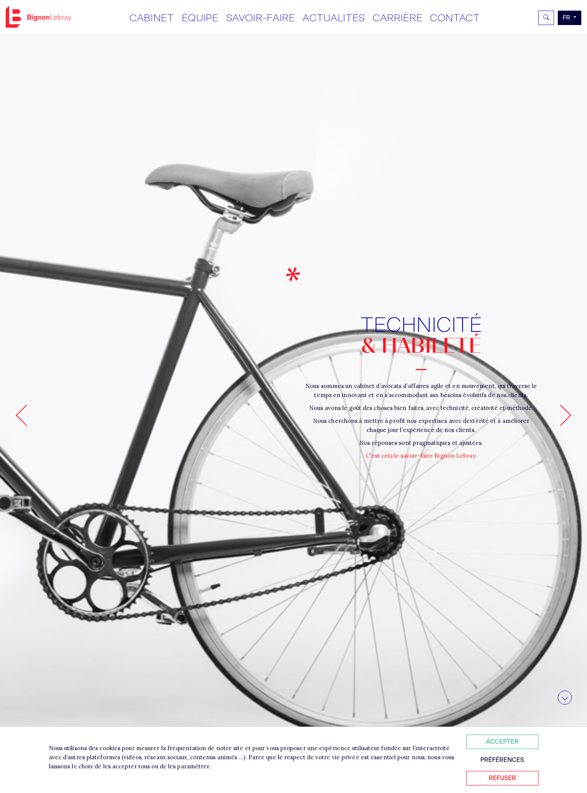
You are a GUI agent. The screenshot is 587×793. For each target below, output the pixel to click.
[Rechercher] (546, 18)
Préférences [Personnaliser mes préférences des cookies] (502, 759)
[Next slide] (560, 415)
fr (567, 17)
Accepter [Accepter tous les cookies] (502, 741)
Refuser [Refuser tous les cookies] (502, 778)
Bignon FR (38, 17)
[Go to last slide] (27, 415)
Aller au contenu (565, 704)
